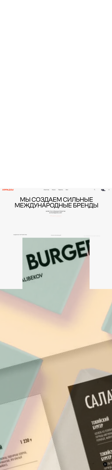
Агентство (46, 189)
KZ (109, 189)
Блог (67, 189)
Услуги (54, 189)
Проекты (60, 189)
